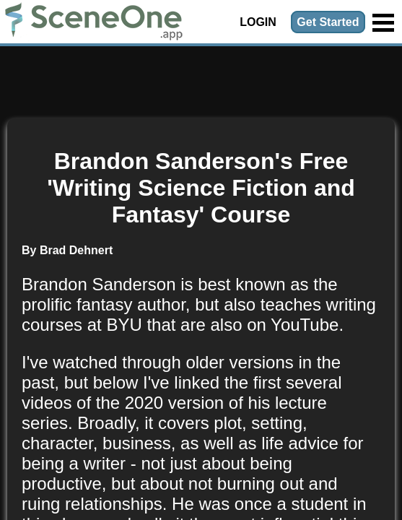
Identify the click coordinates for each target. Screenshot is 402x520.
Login (258, 22)
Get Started (328, 22)
